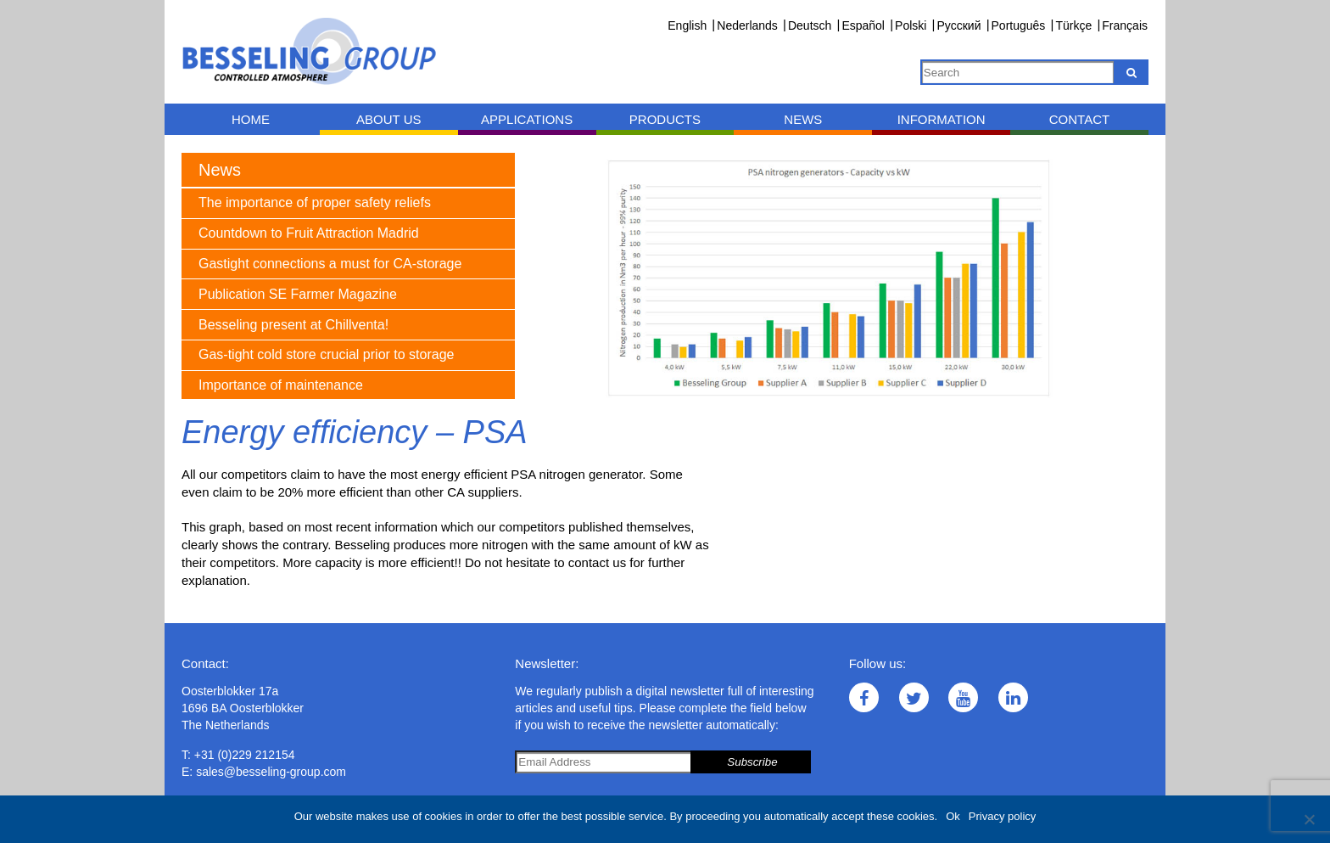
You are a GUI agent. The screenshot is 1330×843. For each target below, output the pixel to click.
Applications (527, 119)
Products (665, 119)
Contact (1079, 119)
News (803, 119)
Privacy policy (1002, 816)
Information (941, 119)
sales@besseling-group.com (271, 771)
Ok (953, 816)
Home (251, 119)
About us (388, 119)
